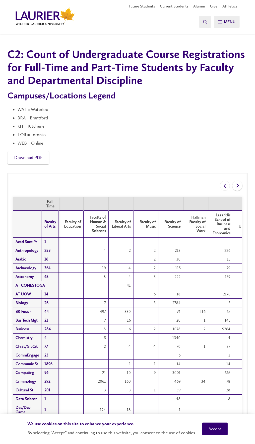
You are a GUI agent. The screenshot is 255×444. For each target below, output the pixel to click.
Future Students (142, 6)
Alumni (199, 6)
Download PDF (28, 157)
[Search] (205, 22)
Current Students (174, 6)
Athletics (229, 6)
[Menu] (227, 22)
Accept (214, 429)
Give (213, 6)
